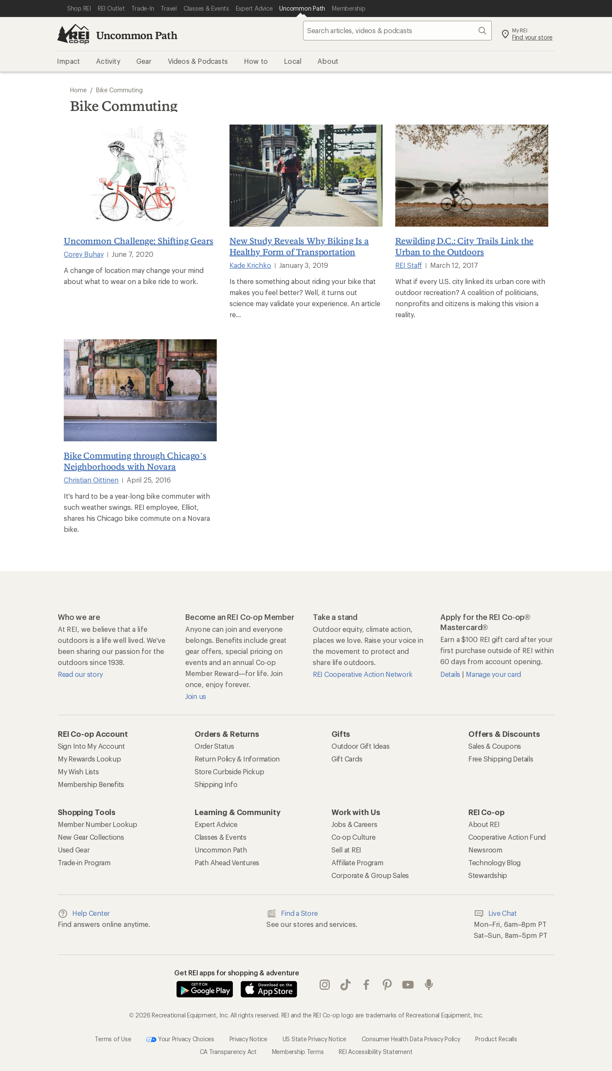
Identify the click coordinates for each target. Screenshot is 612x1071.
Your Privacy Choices (180, 1039)
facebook (366, 984)
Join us (195, 696)
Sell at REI (346, 850)
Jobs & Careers (354, 824)
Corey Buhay (84, 254)
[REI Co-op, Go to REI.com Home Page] (73, 34)
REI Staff (408, 265)
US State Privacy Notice (314, 1038)
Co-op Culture (354, 837)
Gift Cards (347, 759)
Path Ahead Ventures (227, 862)
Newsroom (485, 850)
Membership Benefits (91, 784)
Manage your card (493, 674)
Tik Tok (345, 984)
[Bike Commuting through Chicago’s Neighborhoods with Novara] (140, 390)
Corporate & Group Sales (370, 875)
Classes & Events (220, 837)
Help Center (84, 914)
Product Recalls (496, 1038)
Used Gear (74, 850)
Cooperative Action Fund (507, 837)
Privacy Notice (248, 1038)
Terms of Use (113, 1038)
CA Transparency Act (228, 1051)
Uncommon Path (137, 35)
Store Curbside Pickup (229, 771)
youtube (408, 984)
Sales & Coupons (494, 746)
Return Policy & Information (237, 759)
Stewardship (487, 875)
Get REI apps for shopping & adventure (236, 973)
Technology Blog (494, 862)
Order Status (214, 746)
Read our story (80, 674)
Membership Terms (298, 1051)
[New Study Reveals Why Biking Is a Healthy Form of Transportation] (306, 176)
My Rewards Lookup (89, 759)
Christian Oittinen (91, 480)
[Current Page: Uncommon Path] (302, 8)
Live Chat (495, 914)
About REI (484, 824)
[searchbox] (397, 30)
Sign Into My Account (91, 746)
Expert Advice (216, 824)
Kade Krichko (250, 265)
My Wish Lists (78, 771)
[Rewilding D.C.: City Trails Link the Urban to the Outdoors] (471, 176)
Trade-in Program (84, 862)
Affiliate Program (357, 862)
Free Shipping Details (500, 759)
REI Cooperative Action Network (362, 674)
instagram (325, 984)
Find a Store (291, 914)
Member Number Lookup (97, 824)
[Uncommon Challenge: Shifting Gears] (140, 176)
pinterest (387, 984)
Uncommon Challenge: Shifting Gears (138, 241)
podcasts (429, 984)
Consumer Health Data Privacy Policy (411, 1038)
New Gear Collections (91, 837)
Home (78, 90)
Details (451, 674)
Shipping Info (216, 784)
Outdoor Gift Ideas (360, 746)
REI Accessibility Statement (375, 1051)
